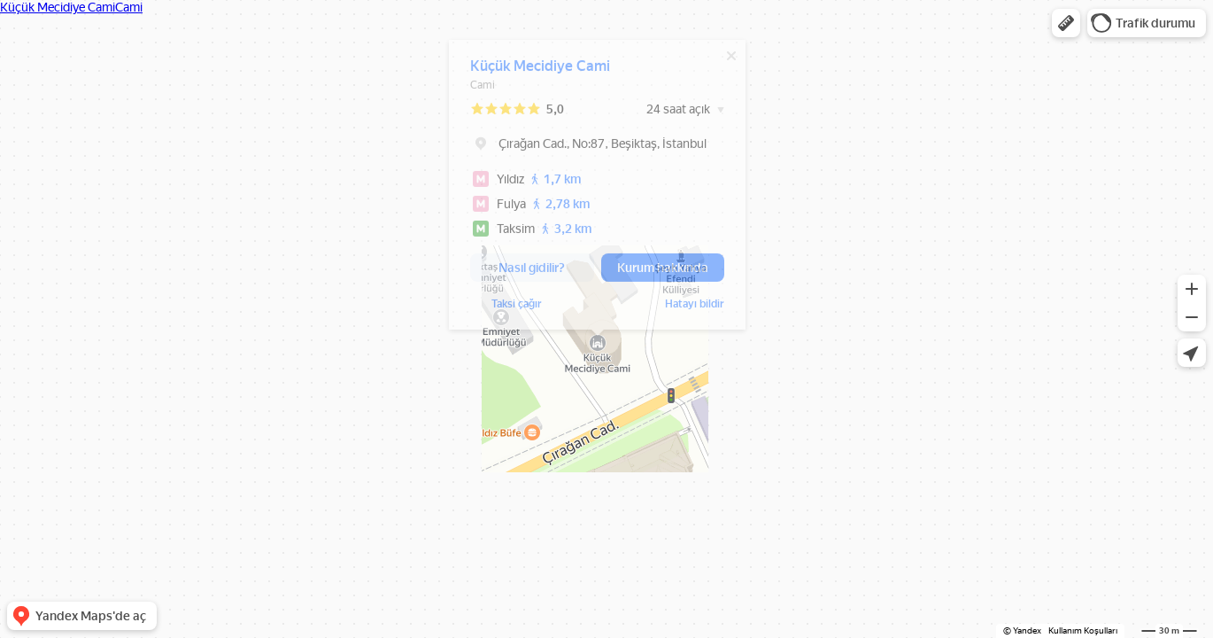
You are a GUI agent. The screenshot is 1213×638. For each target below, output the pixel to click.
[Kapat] (731, 60)
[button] (1066, 23)
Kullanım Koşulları (1082, 630)
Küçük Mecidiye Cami (540, 70)
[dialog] (597, 189)
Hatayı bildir (499, 308)
